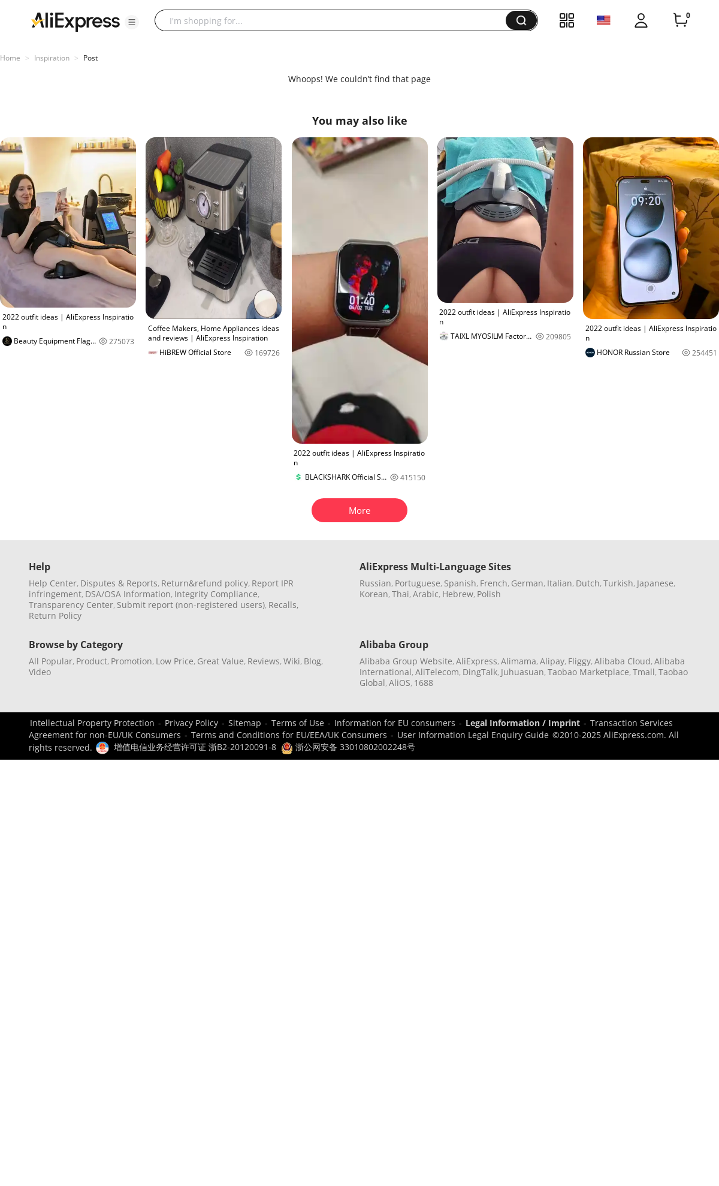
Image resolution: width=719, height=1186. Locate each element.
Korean (374, 594)
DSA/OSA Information (128, 594)
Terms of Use (297, 723)
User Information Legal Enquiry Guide (473, 735)
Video (40, 672)
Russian (375, 583)
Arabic (426, 594)
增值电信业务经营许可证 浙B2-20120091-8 (195, 746)
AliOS (399, 682)
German (527, 583)
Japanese (655, 583)
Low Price (175, 661)
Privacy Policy (191, 723)
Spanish (460, 583)
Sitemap (244, 723)
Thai (400, 594)
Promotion (131, 661)
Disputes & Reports (119, 583)
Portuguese (417, 583)
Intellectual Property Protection (92, 723)
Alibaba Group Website (406, 661)
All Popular (50, 661)
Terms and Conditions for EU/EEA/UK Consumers (289, 735)
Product (91, 661)
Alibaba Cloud (622, 661)
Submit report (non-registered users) (191, 604)
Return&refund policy (204, 583)
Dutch (588, 583)
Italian (559, 583)
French (493, 583)
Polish (489, 594)
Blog (312, 661)
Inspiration (52, 58)
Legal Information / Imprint (523, 723)
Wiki (291, 661)
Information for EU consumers (394, 723)
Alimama (518, 661)
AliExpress (476, 661)
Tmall (644, 672)
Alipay (552, 661)
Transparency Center (71, 604)
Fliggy (579, 661)
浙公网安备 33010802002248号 (348, 746)
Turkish (618, 583)
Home (10, 58)
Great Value (220, 661)
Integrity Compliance (216, 594)
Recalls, (283, 604)
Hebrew (457, 594)
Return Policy (55, 615)
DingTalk (480, 672)
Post (90, 58)
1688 (423, 682)
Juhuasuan (522, 672)
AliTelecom (437, 672)
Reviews (263, 661)
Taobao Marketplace (588, 672)
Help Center (53, 583)
